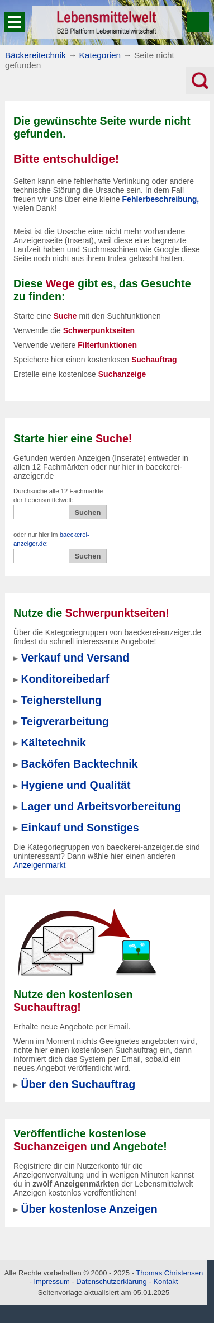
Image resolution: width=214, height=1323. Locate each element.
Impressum (51, 1281)
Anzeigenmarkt (39, 865)
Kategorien (100, 55)
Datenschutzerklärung (111, 1281)
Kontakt (165, 1281)
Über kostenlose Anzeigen (89, 1209)
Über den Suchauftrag (78, 1084)
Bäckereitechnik (35, 55)
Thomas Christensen (169, 1273)
